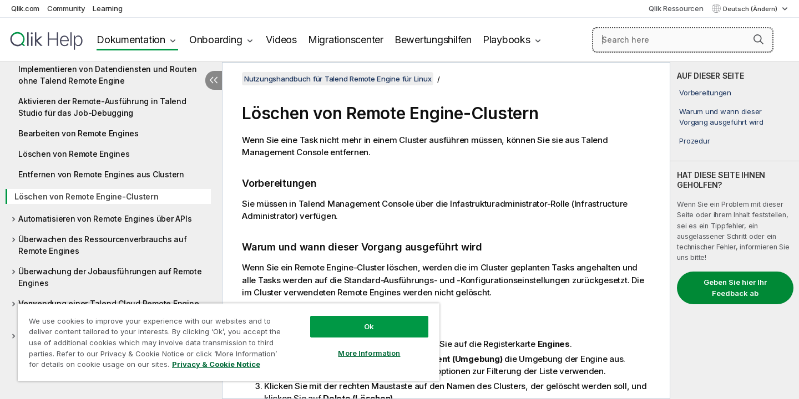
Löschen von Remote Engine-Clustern (86, 196)
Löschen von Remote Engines (74, 153)
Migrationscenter (345, 39)
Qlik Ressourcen (676, 8)
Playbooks (506, 39)
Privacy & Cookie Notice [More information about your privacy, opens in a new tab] (216, 364)
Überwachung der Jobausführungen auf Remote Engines (110, 277)
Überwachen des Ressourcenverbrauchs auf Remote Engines (102, 244)
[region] (228, 342)
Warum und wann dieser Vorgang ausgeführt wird (721, 116)
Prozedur (694, 140)
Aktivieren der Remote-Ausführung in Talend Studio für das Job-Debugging (102, 106)
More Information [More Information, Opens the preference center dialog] (369, 353)
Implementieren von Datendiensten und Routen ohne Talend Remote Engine (107, 74)
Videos (281, 39)
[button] (758, 39)
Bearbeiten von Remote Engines (78, 133)
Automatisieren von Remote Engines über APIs (104, 218)
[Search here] (682, 40)
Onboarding (215, 39)
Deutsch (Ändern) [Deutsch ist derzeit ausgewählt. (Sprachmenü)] (751, 9)
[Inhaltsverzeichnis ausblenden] (213, 80)
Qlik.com (25, 8)
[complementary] (734, 230)
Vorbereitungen (705, 92)
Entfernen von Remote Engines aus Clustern (101, 174)
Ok (369, 326)
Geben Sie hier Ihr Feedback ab (735, 288)
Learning (107, 8)
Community (66, 8)
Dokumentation (131, 39)
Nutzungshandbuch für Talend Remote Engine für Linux (337, 78)
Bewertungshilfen (433, 39)
